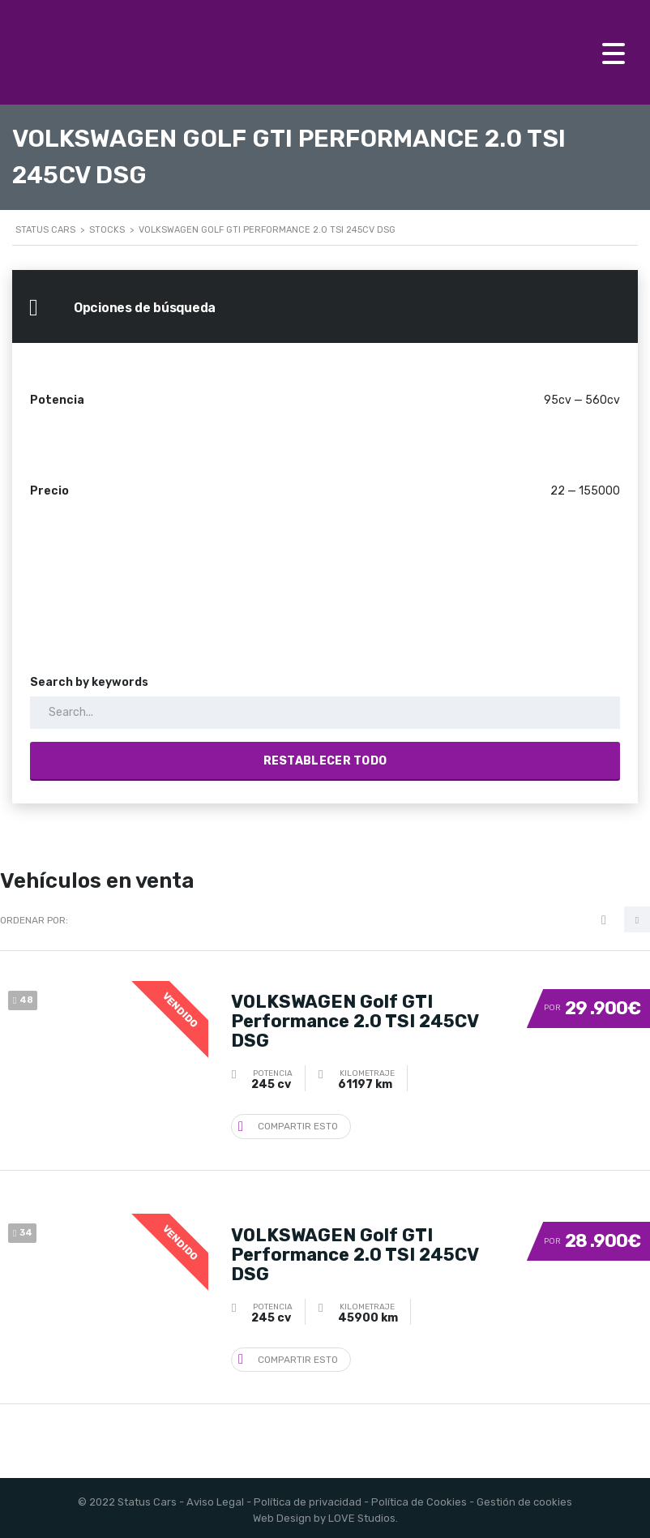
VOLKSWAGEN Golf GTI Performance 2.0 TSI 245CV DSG (354, 1019)
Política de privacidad (307, 1498)
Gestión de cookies (524, 1498)
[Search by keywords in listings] (325, 712)
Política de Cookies (419, 1498)
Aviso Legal (215, 1498)
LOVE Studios (362, 1514)
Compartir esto (288, 1123)
